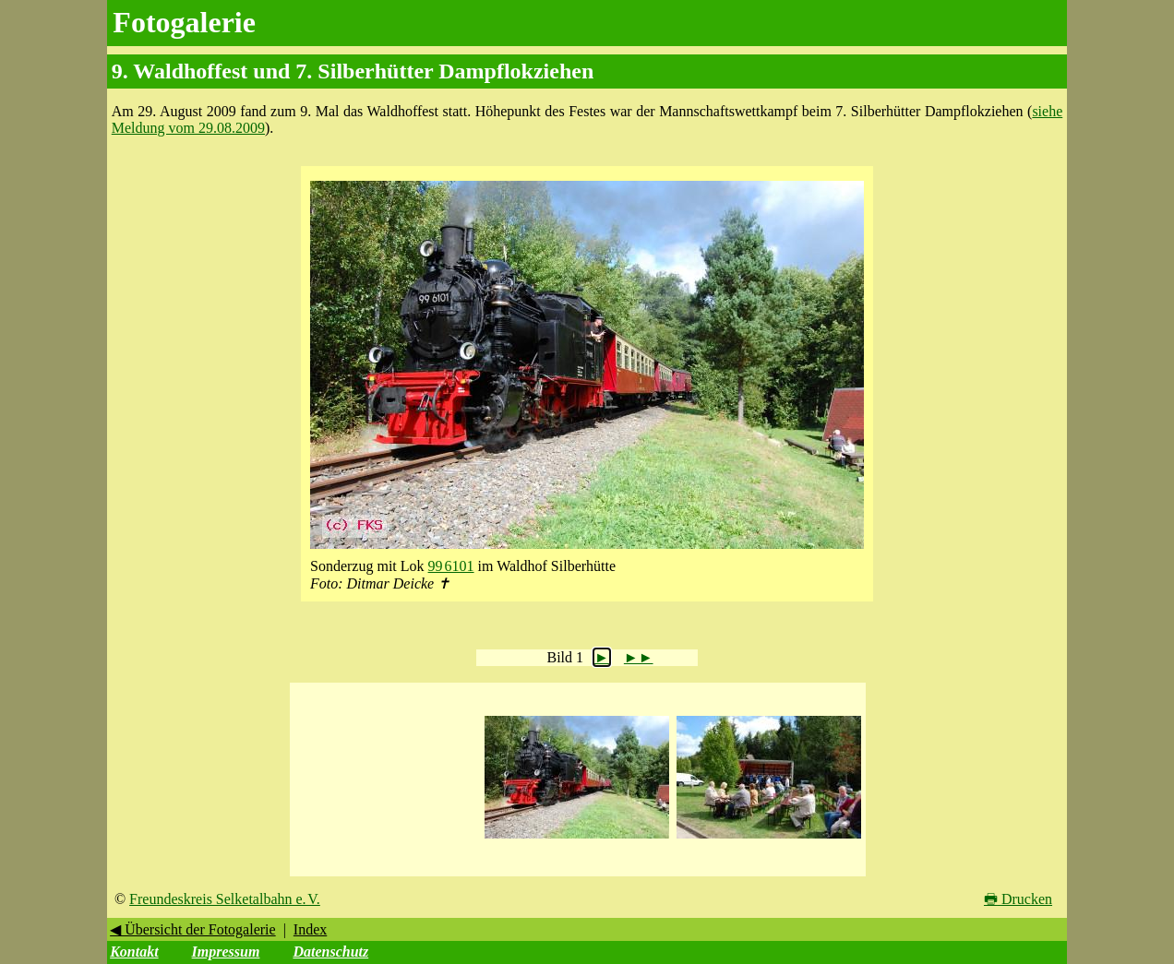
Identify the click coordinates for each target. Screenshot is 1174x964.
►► (638, 657)
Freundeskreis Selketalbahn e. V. (224, 899)
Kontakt (134, 951)
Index (310, 929)
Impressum (226, 951)
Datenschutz (330, 951)
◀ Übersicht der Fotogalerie (193, 929)
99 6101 (451, 566)
